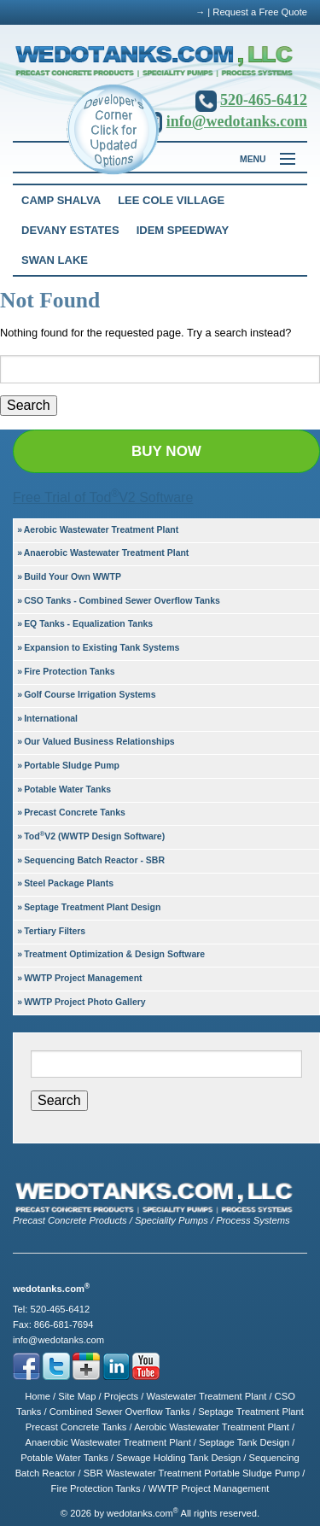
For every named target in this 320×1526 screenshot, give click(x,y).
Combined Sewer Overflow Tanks (119, 1411)
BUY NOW (166, 451)
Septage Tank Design (244, 1442)
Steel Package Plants (68, 883)
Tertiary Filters (54, 931)
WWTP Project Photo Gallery (85, 1002)
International (51, 718)
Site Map (77, 1396)
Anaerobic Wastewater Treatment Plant (106, 553)
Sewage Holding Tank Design (178, 1458)
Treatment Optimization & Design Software (114, 954)
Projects (121, 1396)
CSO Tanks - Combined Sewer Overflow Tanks (122, 600)
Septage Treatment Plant (251, 1411)
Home (37, 1396)
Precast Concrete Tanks (74, 812)
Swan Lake (54, 260)
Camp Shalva (61, 200)
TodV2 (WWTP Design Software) (94, 835)
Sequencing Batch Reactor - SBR (94, 860)
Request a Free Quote (259, 12)
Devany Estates (70, 230)
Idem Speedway (183, 230)
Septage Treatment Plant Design (92, 907)
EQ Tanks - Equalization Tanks (88, 624)
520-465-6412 (263, 99)
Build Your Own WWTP (72, 577)
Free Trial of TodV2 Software (103, 497)
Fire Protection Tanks (69, 671)
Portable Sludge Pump (71, 765)
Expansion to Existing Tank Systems (101, 647)
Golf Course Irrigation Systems (89, 694)
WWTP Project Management (83, 978)
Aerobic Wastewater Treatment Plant (101, 530)
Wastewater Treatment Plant (207, 1396)
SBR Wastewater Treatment (142, 1473)
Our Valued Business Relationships (99, 741)
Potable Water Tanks (67, 789)
